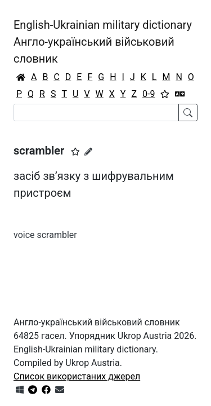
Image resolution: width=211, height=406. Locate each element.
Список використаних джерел (77, 376)
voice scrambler (45, 235)
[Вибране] (165, 94)
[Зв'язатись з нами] (59, 390)
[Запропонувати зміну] (88, 151)
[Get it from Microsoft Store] (20, 390)
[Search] (96, 112)
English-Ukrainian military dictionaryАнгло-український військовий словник (103, 41)
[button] (75, 152)
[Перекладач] (180, 94)
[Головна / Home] (21, 77)
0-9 (148, 94)
